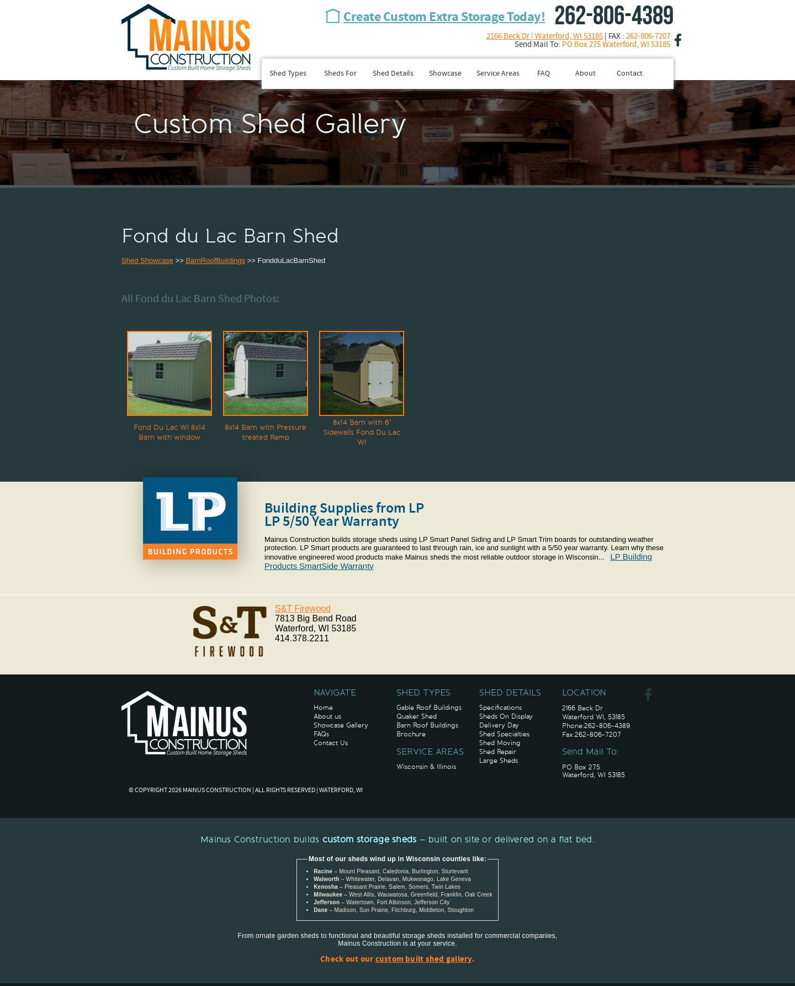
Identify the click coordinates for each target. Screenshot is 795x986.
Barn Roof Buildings (427, 725)
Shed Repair (497, 752)
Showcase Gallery (341, 725)
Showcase (445, 74)
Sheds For (340, 74)
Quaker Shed (416, 716)
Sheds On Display (506, 716)
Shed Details (393, 74)
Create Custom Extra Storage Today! (444, 17)
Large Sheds (498, 760)
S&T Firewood (303, 608)
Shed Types (287, 74)
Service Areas (498, 74)
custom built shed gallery (423, 960)
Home (323, 707)
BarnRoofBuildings (215, 260)
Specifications (500, 707)
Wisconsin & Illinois (426, 767)
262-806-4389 (614, 16)
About (585, 74)
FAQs (321, 734)
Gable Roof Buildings (429, 707)
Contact (630, 74)
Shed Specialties (504, 734)
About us (327, 716)
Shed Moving (500, 743)
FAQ (543, 74)
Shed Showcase (147, 260)
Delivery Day (499, 725)
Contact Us (331, 743)
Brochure (411, 734)
